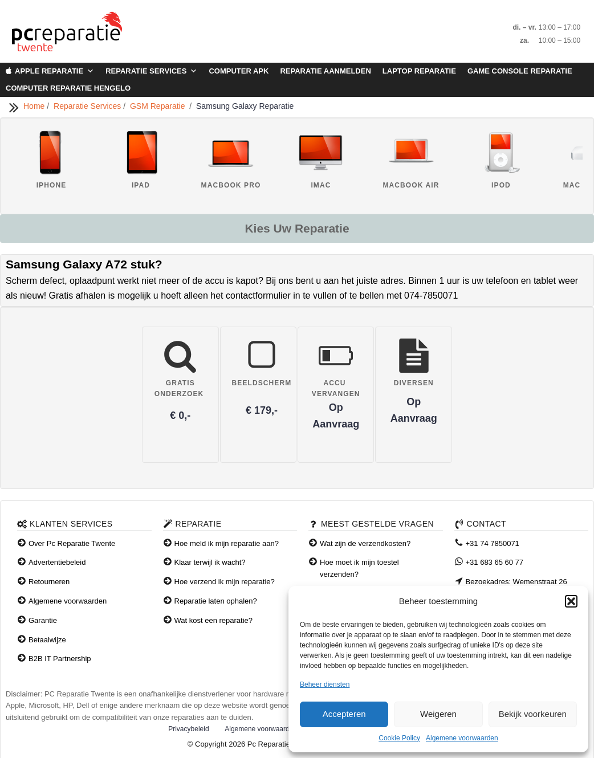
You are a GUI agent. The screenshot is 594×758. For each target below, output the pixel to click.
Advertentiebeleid (57, 562)
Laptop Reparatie (419, 71)
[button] (571, 601)
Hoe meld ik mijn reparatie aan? (226, 543)
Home (35, 106)
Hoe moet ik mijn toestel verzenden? (359, 568)
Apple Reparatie (54, 71)
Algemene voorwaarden (462, 738)
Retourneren (49, 581)
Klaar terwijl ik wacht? (210, 562)
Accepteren (344, 714)
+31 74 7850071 (492, 543)
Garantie (43, 620)
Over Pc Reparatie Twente (72, 543)
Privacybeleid (188, 729)
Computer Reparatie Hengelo (68, 88)
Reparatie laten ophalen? (215, 601)
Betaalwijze (47, 639)
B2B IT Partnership (60, 658)
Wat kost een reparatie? (213, 620)
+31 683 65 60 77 (495, 562)
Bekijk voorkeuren (533, 714)
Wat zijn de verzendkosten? (365, 543)
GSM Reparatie (159, 106)
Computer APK (238, 71)
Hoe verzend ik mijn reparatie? (224, 581)
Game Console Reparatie (519, 71)
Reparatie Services (151, 71)
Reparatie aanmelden (325, 71)
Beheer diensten (324, 684)
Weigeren (438, 714)
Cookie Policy (399, 738)
